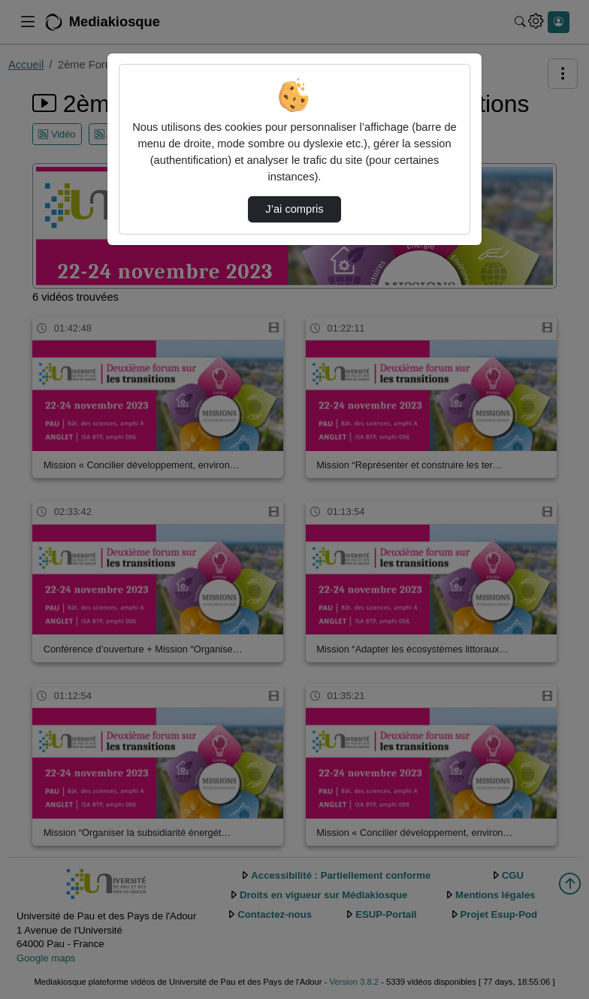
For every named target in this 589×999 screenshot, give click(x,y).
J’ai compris (294, 209)
